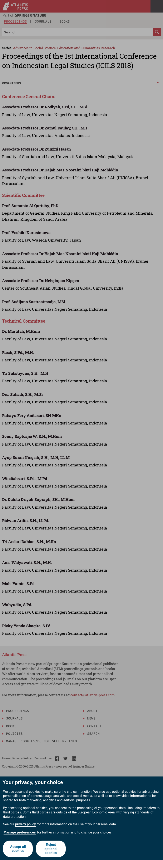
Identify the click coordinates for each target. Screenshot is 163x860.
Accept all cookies (18, 848)
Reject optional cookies (50, 848)
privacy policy (25, 824)
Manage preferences (20, 832)
